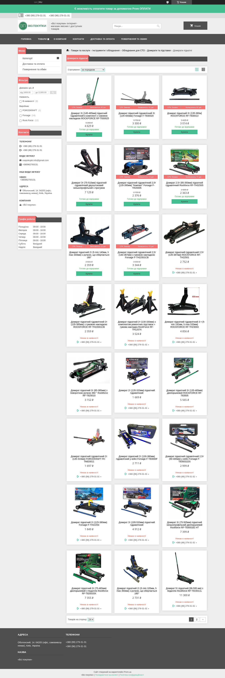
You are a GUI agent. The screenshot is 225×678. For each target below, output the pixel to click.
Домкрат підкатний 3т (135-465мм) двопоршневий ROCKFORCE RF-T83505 (185, 393)
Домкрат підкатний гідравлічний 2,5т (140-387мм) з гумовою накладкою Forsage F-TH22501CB (137, 255)
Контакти (78, 39)
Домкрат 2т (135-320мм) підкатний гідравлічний (137, 391)
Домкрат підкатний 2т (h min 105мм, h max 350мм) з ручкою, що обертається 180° (137, 591)
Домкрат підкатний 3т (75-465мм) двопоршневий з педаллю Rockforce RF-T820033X (89, 591)
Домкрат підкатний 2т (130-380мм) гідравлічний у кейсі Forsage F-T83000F (136, 457)
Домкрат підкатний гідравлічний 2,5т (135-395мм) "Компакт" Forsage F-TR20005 (137, 185)
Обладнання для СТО (133, 50)
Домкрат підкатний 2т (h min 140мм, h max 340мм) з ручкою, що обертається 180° (89, 255)
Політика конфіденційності (132, 675)
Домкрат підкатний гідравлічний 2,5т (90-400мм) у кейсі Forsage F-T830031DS (184, 459)
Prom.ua (127, 672)
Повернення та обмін (134, 39)
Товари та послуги (80, 50)
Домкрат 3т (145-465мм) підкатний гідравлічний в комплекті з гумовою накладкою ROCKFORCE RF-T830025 (89, 116)
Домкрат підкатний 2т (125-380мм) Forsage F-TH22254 (89, 523)
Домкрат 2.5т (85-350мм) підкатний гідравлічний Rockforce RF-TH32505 (184, 184)
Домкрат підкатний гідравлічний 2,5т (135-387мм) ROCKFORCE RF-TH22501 (184, 255)
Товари (42, 39)
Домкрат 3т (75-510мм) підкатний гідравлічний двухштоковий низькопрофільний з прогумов (89, 185)
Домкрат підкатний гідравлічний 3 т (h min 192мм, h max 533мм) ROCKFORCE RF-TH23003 (184, 324)
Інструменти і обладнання (106, 50)
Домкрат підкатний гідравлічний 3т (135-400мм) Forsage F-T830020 (137, 114)
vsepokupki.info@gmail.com (36, 160)
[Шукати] (158, 26)
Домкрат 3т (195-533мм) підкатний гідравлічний (137, 523)
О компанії (60, 39)
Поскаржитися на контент (106, 675)
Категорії (28, 58)
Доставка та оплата (103, 39)
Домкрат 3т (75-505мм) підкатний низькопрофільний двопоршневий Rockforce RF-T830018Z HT (184, 525)
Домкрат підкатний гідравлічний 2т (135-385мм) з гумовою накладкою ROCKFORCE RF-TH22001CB (89, 324)
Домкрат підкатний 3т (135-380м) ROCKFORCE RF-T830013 (184, 114)
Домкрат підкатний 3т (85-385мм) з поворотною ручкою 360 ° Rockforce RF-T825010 (89, 393)
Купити (89, 134)
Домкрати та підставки (159, 50)
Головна (26, 39)
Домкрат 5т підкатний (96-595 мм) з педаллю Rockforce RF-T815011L (184, 589)
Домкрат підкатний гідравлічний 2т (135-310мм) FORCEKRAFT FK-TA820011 (89, 459)
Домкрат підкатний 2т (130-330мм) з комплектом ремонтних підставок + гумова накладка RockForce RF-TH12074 (137, 325)
